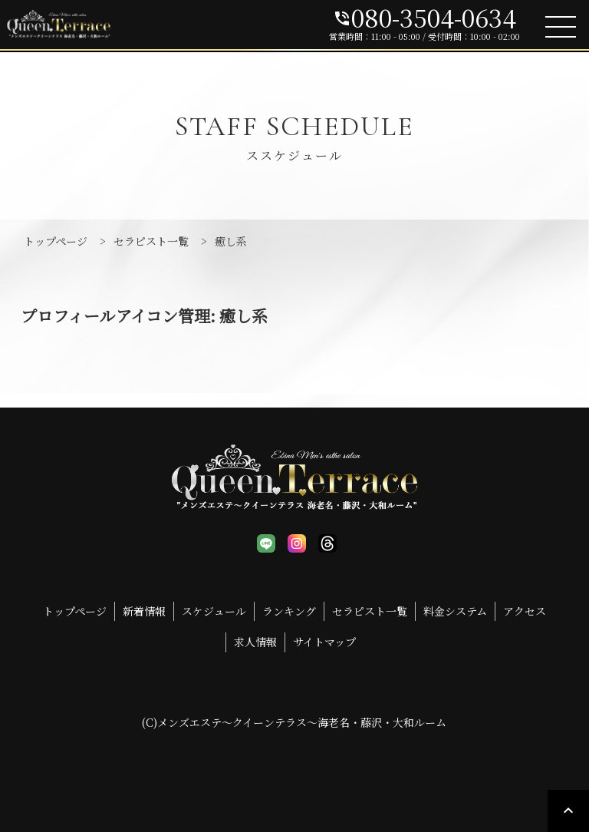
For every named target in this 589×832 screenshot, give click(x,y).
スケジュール (214, 611)
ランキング (289, 611)
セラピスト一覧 (369, 611)
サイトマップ (324, 641)
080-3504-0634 (424, 17)
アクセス (524, 611)
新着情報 (144, 611)
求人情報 (255, 641)
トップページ (75, 611)
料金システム (455, 611)
